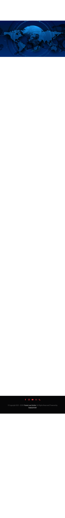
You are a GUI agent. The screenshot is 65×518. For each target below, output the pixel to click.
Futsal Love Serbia (30, 405)
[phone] (39, 399)
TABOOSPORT (32, 408)
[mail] (36, 399)
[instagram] (29, 399)
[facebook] (25, 399)
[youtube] (32, 399)
